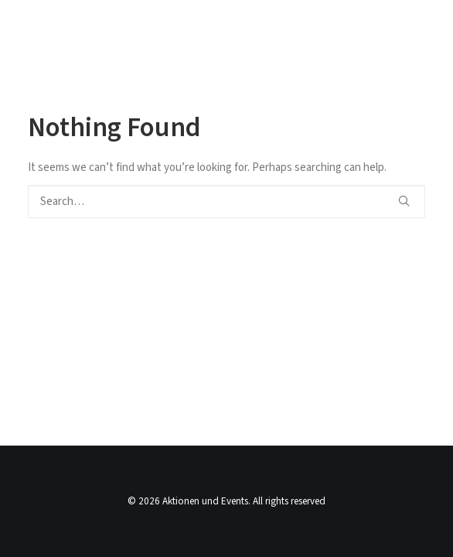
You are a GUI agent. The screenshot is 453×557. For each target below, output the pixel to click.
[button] (404, 200)
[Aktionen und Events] (83, 26)
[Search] (226, 201)
